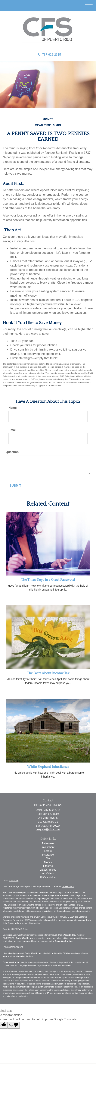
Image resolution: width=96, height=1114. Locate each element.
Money (48, 862)
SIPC (12, 938)
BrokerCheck (68, 886)
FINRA (6, 938)
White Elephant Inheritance (48, 767)
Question (12, 452)
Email (12, 430)
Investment (48, 847)
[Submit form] (15, 486)
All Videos (48, 873)
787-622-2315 (49, 54)
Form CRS (13, 880)
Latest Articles (48, 869)
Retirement (48, 843)
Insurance (48, 854)
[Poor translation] (14, 1025)
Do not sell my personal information (24, 923)
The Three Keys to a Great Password (48, 580)
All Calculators (48, 877)
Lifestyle (48, 865)
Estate (48, 850)
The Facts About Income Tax (48, 673)
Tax (48, 858)
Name (12, 407)
